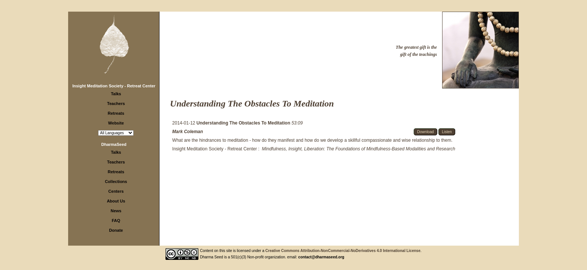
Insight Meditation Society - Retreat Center (113, 86)
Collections (116, 181)
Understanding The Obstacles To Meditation (244, 123)
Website (116, 123)
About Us (116, 201)
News (115, 210)
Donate (116, 230)
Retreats (116, 113)
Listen (447, 132)
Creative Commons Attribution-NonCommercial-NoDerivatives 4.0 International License (342, 251)
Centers (116, 191)
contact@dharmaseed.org (321, 257)
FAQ (116, 220)
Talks (116, 94)
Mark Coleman (187, 131)
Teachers (116, 103)
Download (425, 132)
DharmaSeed (114, 144)
